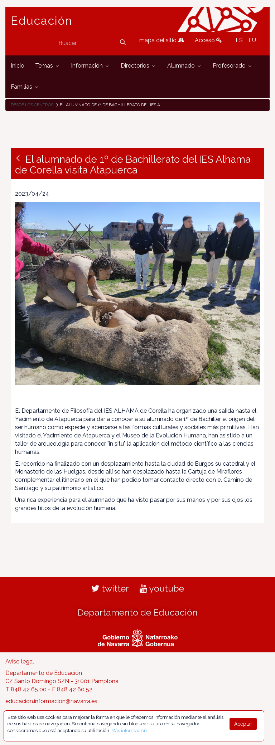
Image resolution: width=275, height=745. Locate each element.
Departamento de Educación (137, 612)
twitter (110, 588)
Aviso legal (19, 661)
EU (252, 40)
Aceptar (243, 724)
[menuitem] (17, 66)
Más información (129, 730)
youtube (162, 588)
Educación (41, 20)
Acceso (208, 40)
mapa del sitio (161, 40)
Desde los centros (32, 104)
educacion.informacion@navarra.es (51, 701)
